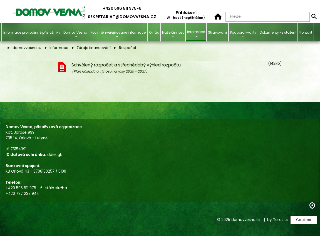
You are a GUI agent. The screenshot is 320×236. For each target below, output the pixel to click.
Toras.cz (281, 219)
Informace (196, 31)
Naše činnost (173, 32)
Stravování (217, 32)
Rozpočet (127, 47)
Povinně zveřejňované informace (118, 32)
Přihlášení (186, 12)
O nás (154, 32)
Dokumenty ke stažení (278, 32)
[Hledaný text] (267, 17)
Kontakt (305, 32)
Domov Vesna (75, 32)
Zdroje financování (94, 47)
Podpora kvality (243, 32)
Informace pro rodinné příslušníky (31, 32)
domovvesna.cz (27, 47)
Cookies (303, 219)
